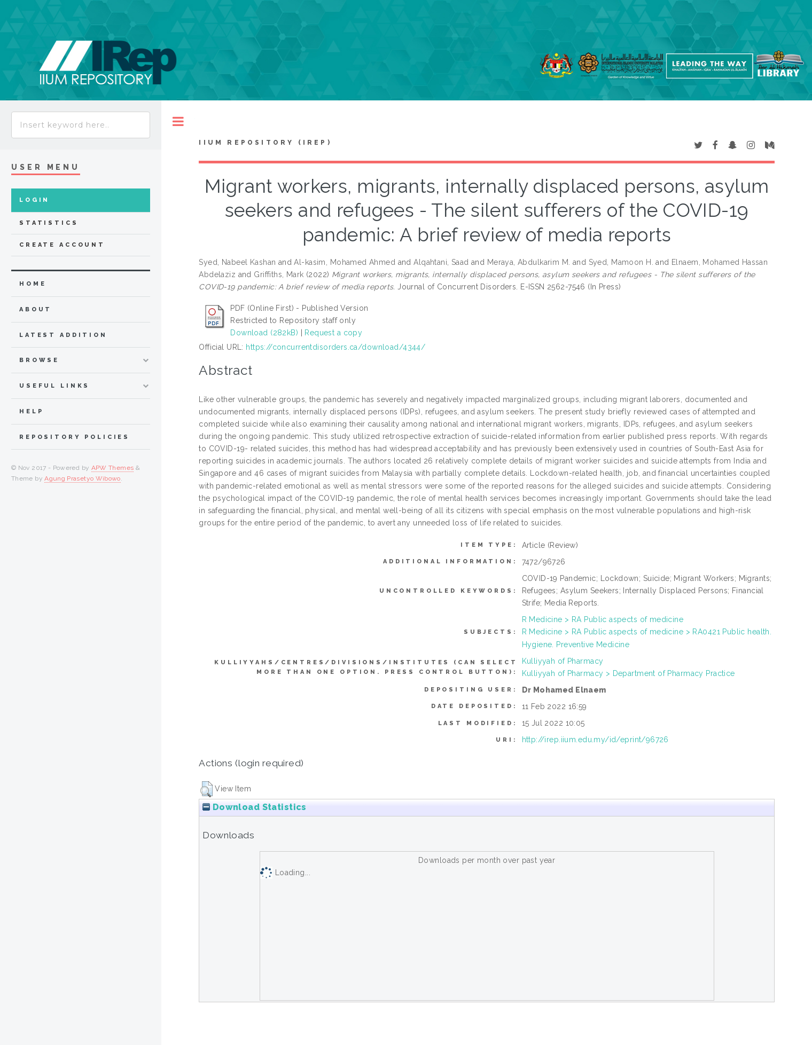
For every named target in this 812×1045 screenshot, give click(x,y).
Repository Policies (74, 437)
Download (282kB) (264, 332)
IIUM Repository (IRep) (265, 142)
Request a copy (333, 332)
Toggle (178, 121)
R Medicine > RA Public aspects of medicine (603, 619)
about (35, 309)
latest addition (63, 335)
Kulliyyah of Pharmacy (563, 661)
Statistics (49, 222)
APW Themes (112, 468)
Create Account (62, 244)
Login (34, 200)
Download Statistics (254, 807)
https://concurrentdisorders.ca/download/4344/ (335, 347)
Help (31, 411)
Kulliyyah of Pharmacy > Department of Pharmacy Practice (628, 673)
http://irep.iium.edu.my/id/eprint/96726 (595, 739)
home (32, 283)
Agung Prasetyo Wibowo (82, 478)
